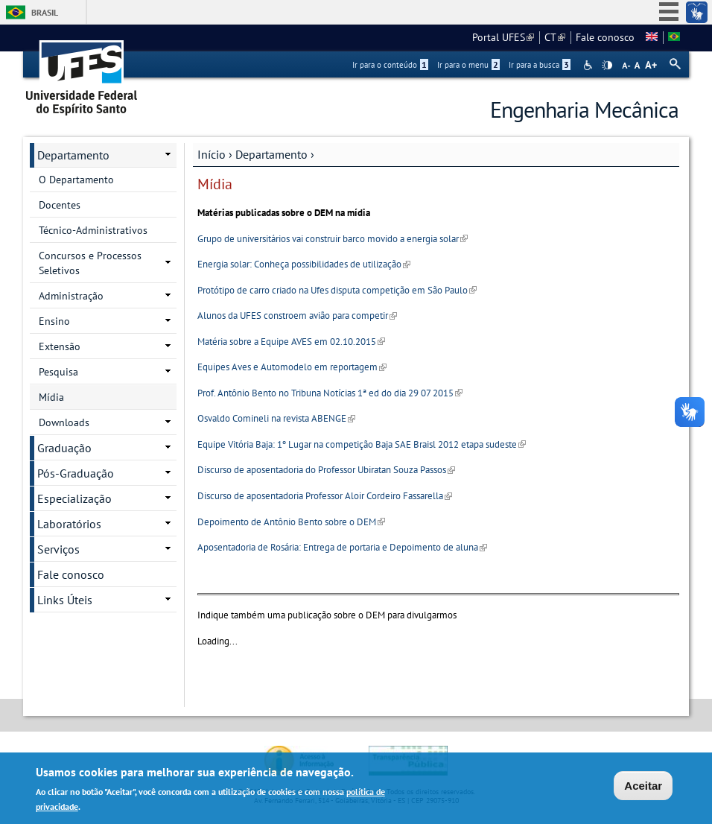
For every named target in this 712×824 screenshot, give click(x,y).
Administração (71, 295)
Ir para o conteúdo (390, 65)
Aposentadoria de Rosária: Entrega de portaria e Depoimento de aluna (342, 547)
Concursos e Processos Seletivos (90, 263)
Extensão (59, 346)
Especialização (74, 498)
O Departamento (76, 179)
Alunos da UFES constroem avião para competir (297, 315)
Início (211, 154)
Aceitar (643, 787)
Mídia (51, 397)
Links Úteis (64, 599)
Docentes (59, 205)
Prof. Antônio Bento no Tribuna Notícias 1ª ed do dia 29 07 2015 (330, 393)
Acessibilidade (589, 65)
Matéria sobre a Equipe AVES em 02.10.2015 (291, 341)
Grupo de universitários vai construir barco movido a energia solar (332, 238)
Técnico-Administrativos (93, 230)
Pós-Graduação (75, 473)
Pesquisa (58, 371)
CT (554, 37)
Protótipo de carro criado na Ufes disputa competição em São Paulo (337, 290)
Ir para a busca (539, 65)
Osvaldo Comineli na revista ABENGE (276, 418)
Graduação (64, 447)
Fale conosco (605, 37)
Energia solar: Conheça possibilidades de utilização (303, 264)
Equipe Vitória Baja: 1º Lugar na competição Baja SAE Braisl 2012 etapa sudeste (361, 444)
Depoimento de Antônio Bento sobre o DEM (291, 522)
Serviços (58, 549)
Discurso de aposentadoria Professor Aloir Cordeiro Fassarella (324, 495)
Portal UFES (503, 37)
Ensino (54, 321)
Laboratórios (69, 523)
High (607, 65)
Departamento (271, 154)
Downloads (64, 422)
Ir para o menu (468, 65)
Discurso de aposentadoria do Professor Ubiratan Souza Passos (326, 469)
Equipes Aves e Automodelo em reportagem (292, 367)
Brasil (44, 12)
